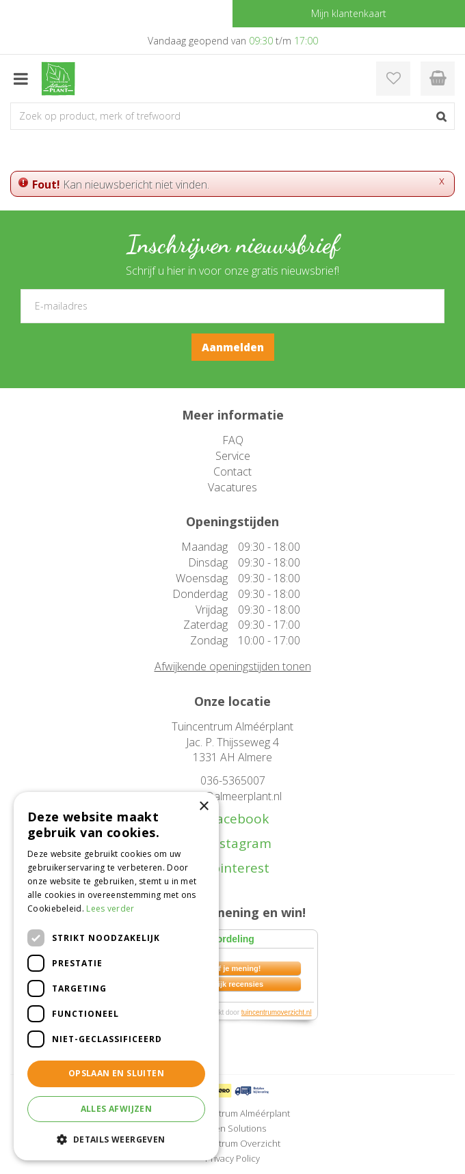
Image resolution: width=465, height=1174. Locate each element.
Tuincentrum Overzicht (232, 1143)
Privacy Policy (232, 1158)
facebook (236, 819)
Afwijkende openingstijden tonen (233, 666)
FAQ (232, 440)
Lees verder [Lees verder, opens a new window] (110, 908)
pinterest (237, 868)
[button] (116, 1139)
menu (20, 78)
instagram (237, 843)
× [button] (203, 807)
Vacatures (232, 487)
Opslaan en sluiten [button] (116, 1073)
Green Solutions (232, 1128)
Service (232, 455)
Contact (232, 471)
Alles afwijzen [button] (116, 1109)
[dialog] (116, 976)
